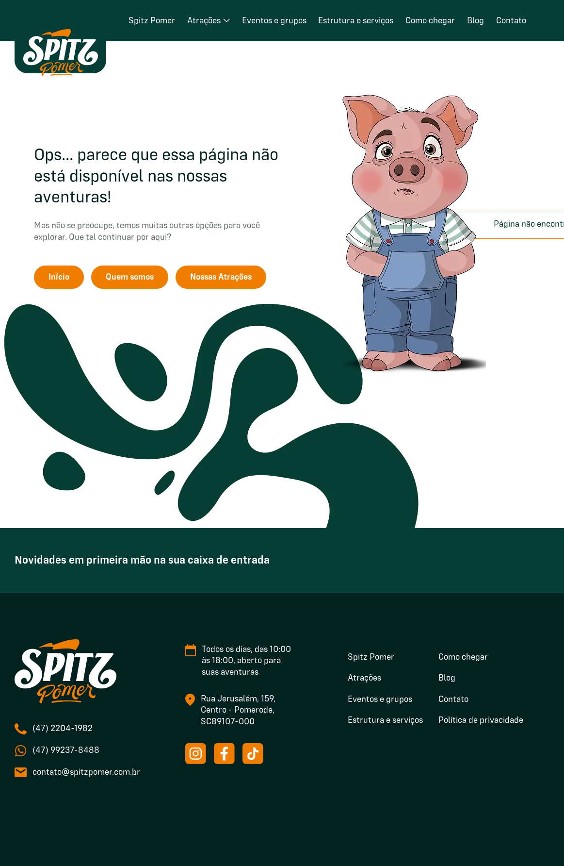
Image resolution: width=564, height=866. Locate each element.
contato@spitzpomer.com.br (86, 772)
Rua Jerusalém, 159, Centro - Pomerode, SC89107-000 (238, 710)
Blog (475, 21)
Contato (511, 21)
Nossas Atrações (221, 277)
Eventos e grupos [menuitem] (380, 699)
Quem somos (130, 277)
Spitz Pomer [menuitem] (371, 657)
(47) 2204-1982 (62, 728)
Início (58, 277)
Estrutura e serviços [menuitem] (385, 720)
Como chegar (430, 21)
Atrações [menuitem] (364, 678)
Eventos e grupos (274, 21)
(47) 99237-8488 (65, 750)
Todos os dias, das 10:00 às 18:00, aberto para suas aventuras (246, 661)
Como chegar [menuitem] (463, 657)
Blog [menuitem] (446, 678)
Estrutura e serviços (355, 21)
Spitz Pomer (152, 21)
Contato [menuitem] (453, 699)
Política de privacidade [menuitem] (480, 720)
